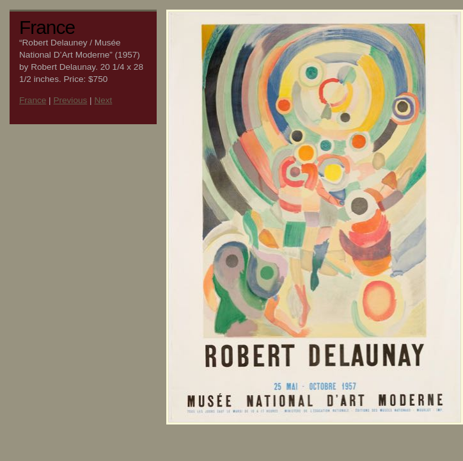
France (32, 100)
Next (103, 100)
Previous (70, 100)
